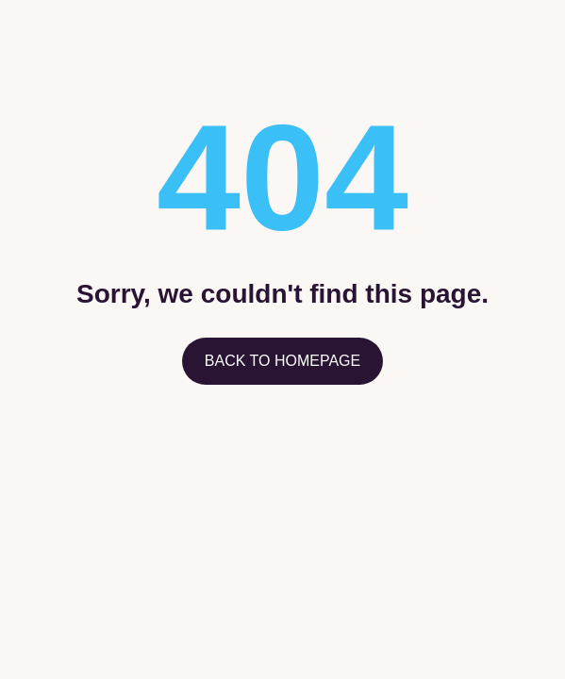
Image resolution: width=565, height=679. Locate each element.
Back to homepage (282, 361)
